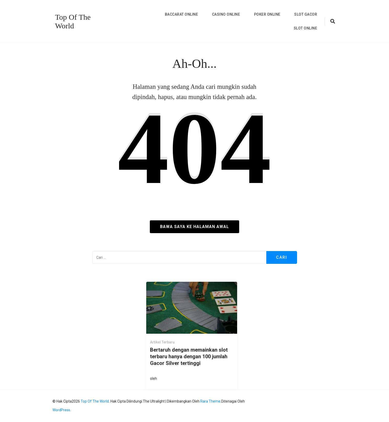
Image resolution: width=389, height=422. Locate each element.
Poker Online (267, 14)
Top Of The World (73, 21)
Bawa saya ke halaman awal (194, 226)
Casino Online (226, 14)
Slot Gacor (305, 14)
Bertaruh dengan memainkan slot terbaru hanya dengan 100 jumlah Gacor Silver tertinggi (189, 356)
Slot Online (305, 28)
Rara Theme (210, 401)
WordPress (61, 410)
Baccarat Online (181, 14)
